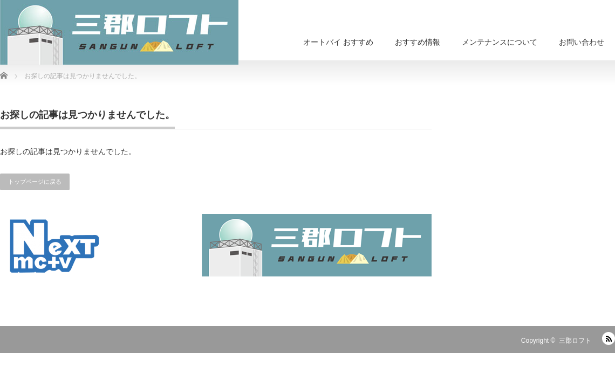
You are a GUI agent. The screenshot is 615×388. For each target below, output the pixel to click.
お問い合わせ (581, 42)
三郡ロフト (575, 340)
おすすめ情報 (417, 42)
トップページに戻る (35, 181)
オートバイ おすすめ (338, 42)
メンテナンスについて (499, 42)
